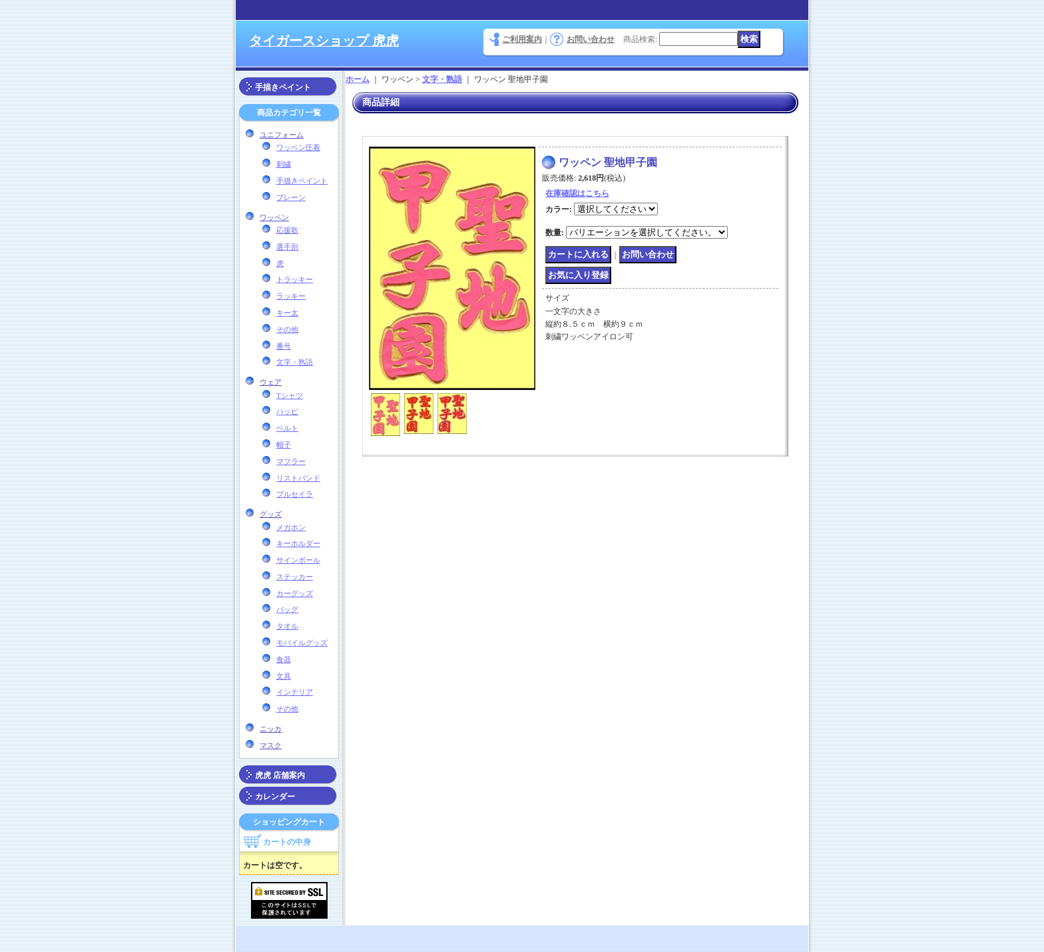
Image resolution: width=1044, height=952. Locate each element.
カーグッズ (294, 593)
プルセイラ (294, 494)
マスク (271, 745)
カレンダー (275, 796)
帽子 (283, 445)
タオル (287, 626)
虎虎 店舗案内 (280, 775)
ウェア (271, 382)
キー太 (287, 313)
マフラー (291, 461)
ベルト (287, 428)
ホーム (358, 79)
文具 (283, 676)
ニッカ (271, 729)
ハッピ (287, 411)
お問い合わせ (591, 39)
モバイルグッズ (302, 643)
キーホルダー (298, 543)
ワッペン (274, 217)
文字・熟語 (294, 362)
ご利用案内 (522, 39)
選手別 (287, 247)
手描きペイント (283, 87)
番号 (283, 346)
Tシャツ (289, 395)
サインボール (298, 560)
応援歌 (287, 230)
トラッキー (294, 279)
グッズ (271, 514)
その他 (287, 329)
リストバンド (298, 478)
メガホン (291, 527)
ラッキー (291, 296)
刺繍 (283, 164)
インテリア (294, 692)
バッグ (287, 609)
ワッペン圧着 (298, 147)
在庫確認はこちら (577, 193)
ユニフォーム (282, 135)
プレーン (291, 197)
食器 (283, 659)
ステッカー (294, 577)
